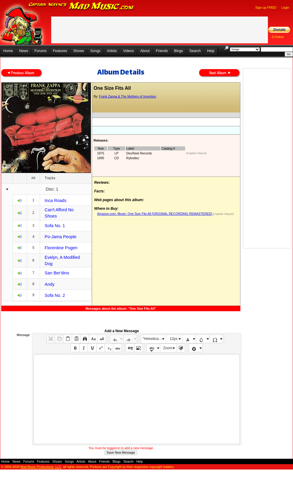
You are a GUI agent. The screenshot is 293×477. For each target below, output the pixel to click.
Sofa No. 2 (55, 295)
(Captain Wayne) (196, 153)
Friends (162, 51)
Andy (49, 284)
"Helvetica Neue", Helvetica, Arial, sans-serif (154, 339)
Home (8, 51)
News (23, 51)
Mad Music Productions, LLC (41, 467)
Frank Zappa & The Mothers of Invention (127, 96)
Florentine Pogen (61, 247)
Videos (128, 51)
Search (195, 51)
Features (60, 51)
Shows (78, 51)
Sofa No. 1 (55, 225)
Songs (95, 51)
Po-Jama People (60, 236)
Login (285, 7)
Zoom (168, 348)
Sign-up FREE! (266, 7)
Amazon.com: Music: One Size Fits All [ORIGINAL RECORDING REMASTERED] (155, 213)
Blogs (178, 51)
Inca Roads (55, 200)
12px (174, 339)
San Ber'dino (57, 273)
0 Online (278, 37)
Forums (40, 51)
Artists (112, 51)
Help (210, 51)
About (144, 51)
